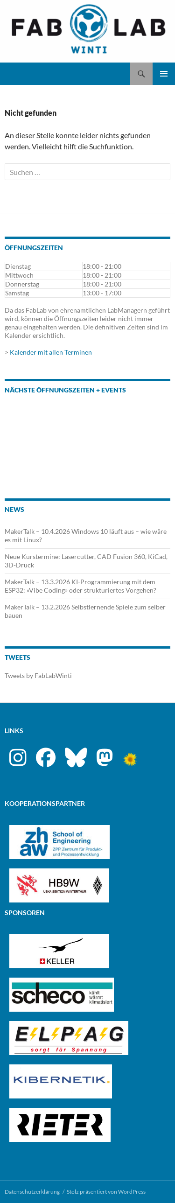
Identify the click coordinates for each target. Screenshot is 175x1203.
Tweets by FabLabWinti (38, 675)
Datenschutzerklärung (32, 1191)
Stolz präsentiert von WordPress (106, 1191)
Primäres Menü (164, 74)
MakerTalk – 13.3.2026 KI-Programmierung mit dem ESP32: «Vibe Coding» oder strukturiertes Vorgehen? (80, 586)
